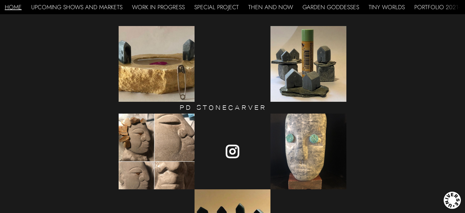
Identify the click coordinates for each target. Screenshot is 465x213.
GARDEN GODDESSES (330, 7)
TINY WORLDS (387, 7)
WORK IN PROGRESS (158, 7)
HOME (13, 7)
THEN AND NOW (270, 7)
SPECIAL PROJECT (216, 7)
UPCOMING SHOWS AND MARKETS (76, 7)
